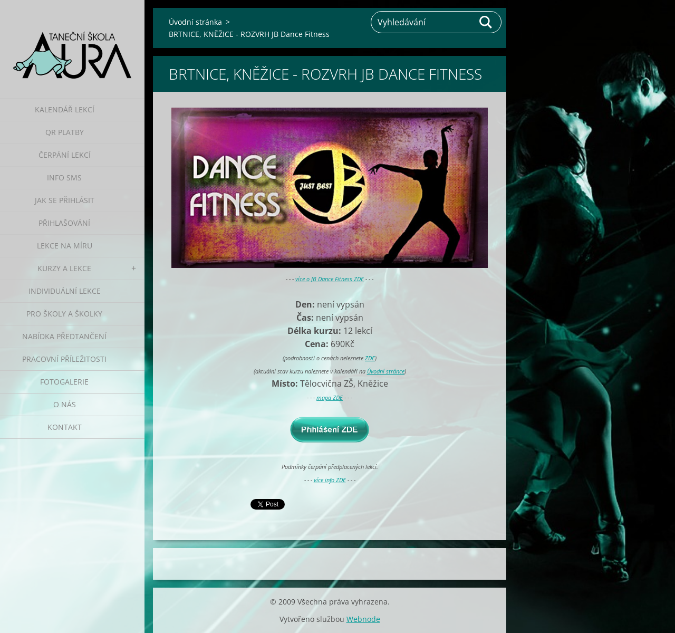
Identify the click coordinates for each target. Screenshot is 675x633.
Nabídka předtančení (64, 336)
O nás (64, 404)
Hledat (486, 22)
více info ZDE (330, 480)
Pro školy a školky (64, 314)
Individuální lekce (64, 291)
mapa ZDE (329, 397)
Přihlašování (64, 223)
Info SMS (64, 177)
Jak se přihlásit (64, 200)
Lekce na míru (64, 246)
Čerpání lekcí (64, 155)
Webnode (363, 619)
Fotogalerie (64, 382)
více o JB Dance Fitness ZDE (329, 279)
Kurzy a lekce (64, 268)
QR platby (64, 132)
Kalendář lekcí (64, 109)
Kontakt (64, 427)
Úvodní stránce (385, 371)
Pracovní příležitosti (64, 359)
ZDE (370, 358)
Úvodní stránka (195, 22)
